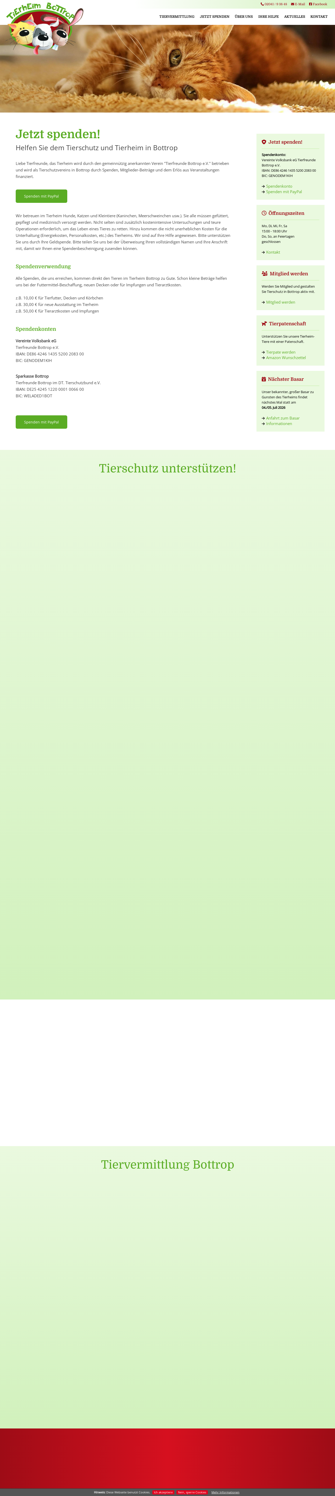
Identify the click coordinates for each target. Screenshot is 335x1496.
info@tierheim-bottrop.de (167, 1471)
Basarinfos (125, 1370)
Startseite (125, 1325)
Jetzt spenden (215, 17)
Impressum (149, 1479)
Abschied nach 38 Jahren (283, 1370)
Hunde (204, 1336)
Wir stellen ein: (283, 1347)
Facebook (318, 4)
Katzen (204, 1347)
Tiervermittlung (176, 17)
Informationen (279, 423)
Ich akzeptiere (163, 1492)
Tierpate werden (280, 352)
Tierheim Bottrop (126, 1336)
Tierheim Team (126, 1359)
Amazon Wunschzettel (286, 357)
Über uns (244, 17)
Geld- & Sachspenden (47, 1347)
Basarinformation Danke (282, 1336)
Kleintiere (204, 1359)
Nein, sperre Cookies (192, 1492)
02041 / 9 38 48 (274, 4)
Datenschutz (170, 1479)
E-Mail (298, 4)
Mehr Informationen (225, 1492)
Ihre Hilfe (268, 17)
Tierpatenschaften (47, 1359)
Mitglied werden (280, 302)
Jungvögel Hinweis (283, 1325)
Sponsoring (47, 1370)
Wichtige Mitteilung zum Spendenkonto (282, 1359)
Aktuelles (294, 17)
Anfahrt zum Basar (283, 418)
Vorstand (125, 1347)
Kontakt (319, 17)
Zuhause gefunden (204, 1370)
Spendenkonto (279, 186)
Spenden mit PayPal (41, 196)
